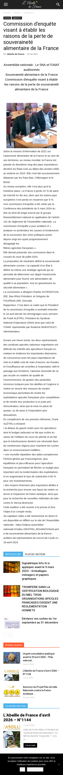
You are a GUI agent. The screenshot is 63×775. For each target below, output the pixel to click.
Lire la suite (30, 745)
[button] (58, 4)
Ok (22, 769)
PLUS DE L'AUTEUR (35, 554)
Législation (29, 12)
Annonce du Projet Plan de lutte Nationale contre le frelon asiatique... (40, 690)
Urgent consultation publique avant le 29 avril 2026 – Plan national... (39, 657)
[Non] (58, 764)
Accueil (6, 12)
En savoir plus (35, 769)
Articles (16, 12)
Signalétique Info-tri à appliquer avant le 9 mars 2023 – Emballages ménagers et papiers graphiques (38, 570)
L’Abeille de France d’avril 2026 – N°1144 (26, 717)
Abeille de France (15, 54)
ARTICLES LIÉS (13, 554)
